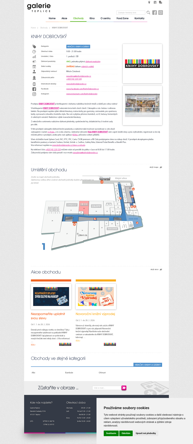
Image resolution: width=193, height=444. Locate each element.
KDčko (75, 135)
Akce (64, 18)
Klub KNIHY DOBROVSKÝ (98, 132)
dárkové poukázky (92, 62)
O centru (106, 18)
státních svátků (87, 67)
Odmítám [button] (126, 433)
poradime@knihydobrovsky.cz (78, 76)
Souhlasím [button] (111, 433)
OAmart (102, 373)
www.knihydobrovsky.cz (76, 84)
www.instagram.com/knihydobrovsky (81, 94)
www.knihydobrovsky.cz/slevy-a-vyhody (68, 145)
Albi (33, 373)
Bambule (69, 373)
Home (52, 18)
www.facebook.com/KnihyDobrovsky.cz (82, 89)
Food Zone (122, 18)
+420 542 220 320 (74, 79)
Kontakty (139, 18)
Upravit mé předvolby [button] (146, 433)
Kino (92, 18)
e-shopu (51, 132)
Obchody (78, 18)
